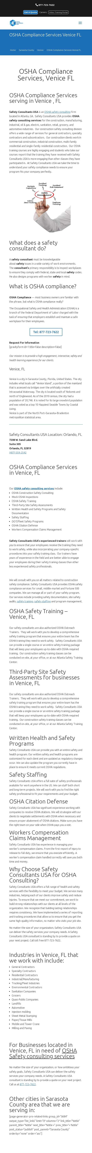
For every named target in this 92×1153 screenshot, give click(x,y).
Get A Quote (30, 12)
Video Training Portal (58, 12)
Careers (43, 12)
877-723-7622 (46, 5)
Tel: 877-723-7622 (46, 332)
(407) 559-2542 (18, 452)
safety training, (25, 601)
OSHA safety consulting (57, 112)
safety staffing (42, 601)
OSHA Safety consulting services (43, 1053)
